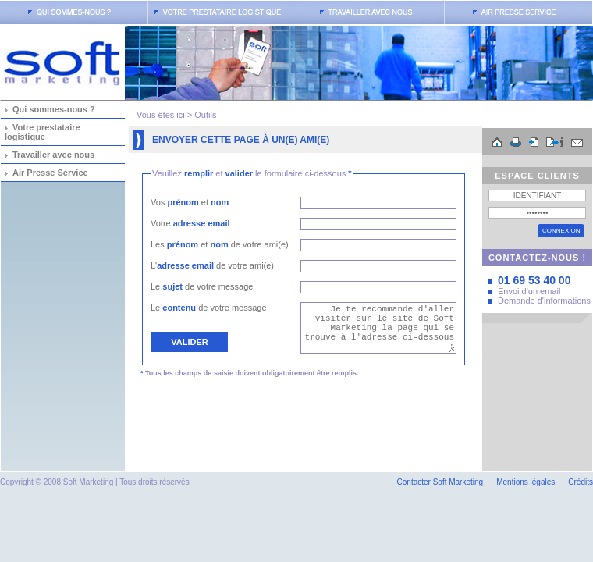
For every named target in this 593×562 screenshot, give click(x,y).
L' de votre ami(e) (212, 265)
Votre (190, 223)
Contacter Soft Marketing (440, 482)
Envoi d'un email (529, 291)
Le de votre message (202, 286)
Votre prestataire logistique (42, 132)
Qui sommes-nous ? (53, 109)
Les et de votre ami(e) (220, 244)
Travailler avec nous (53, 154)
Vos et (190, 202)
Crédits (580, 482)
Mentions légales (525, 482)
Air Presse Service (50, 172)
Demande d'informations (544, 300)
